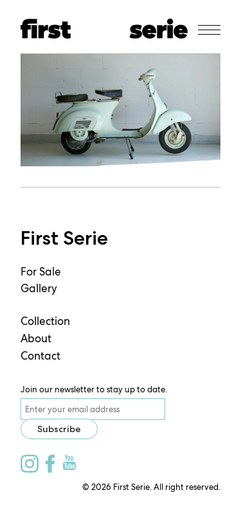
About (36, 338)
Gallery (39, 288)
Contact (40, 356)
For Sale (41, 272)
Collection (45, 321)
